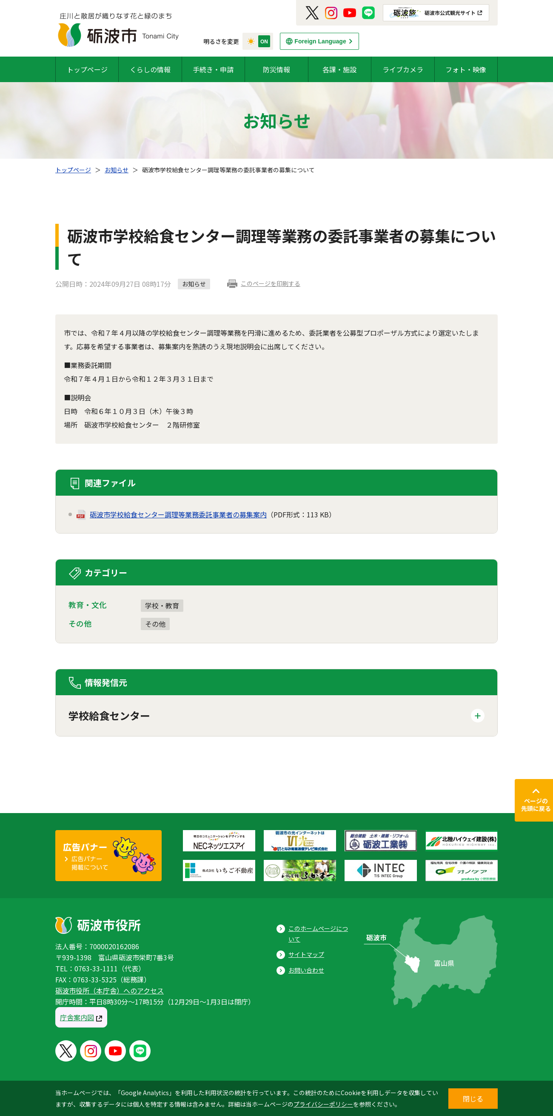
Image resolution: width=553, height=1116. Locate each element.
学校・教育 (162, 605)
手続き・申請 (213, 69)
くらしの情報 (150, 69)
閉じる (473, 1098)
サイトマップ (306, 954)
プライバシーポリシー (323, 1104)
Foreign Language (320, 41)
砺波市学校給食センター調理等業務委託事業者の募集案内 (178, 514)
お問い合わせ (306, 970)
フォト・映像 (465, 69)
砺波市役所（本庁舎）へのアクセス (109, 990)
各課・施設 (339, 69)
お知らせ (116, 170)
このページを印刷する (270, 283)
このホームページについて (318, 933)
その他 (155, 624)
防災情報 (276, 69)
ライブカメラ (402, 69)
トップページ (87, 69)
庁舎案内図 (77, 1017)
